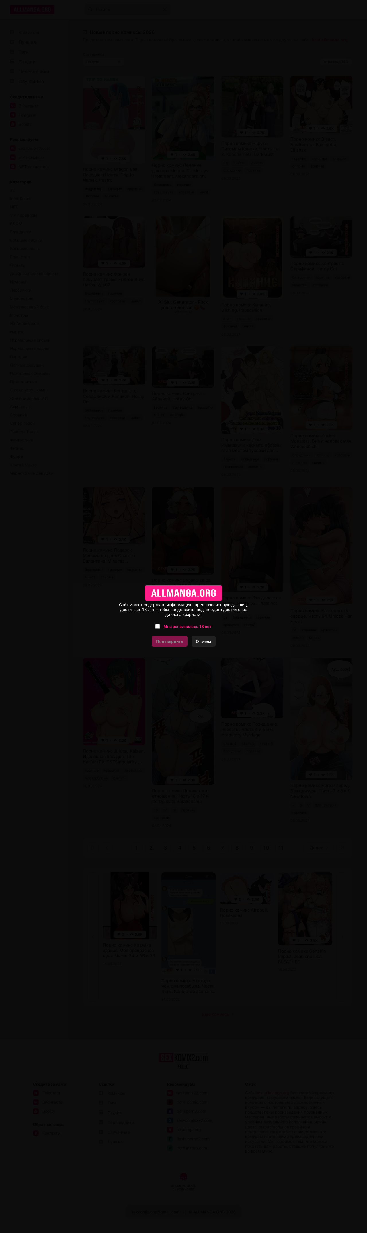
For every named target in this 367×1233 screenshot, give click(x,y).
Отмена (203, 641)
